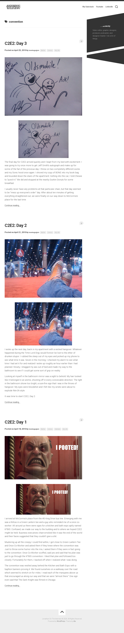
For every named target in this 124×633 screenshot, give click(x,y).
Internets (60, 429)
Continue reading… (13, 205)
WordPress (61, 621)
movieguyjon (34, 50)
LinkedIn (109, 7)
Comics (52, 50)
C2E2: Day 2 (20, 225)
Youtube (99, 7)
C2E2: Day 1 (20, 421)
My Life (59, 50)
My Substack (88, 7)
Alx (75, 621)
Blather (44, 50)
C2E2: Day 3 (20, 42)
